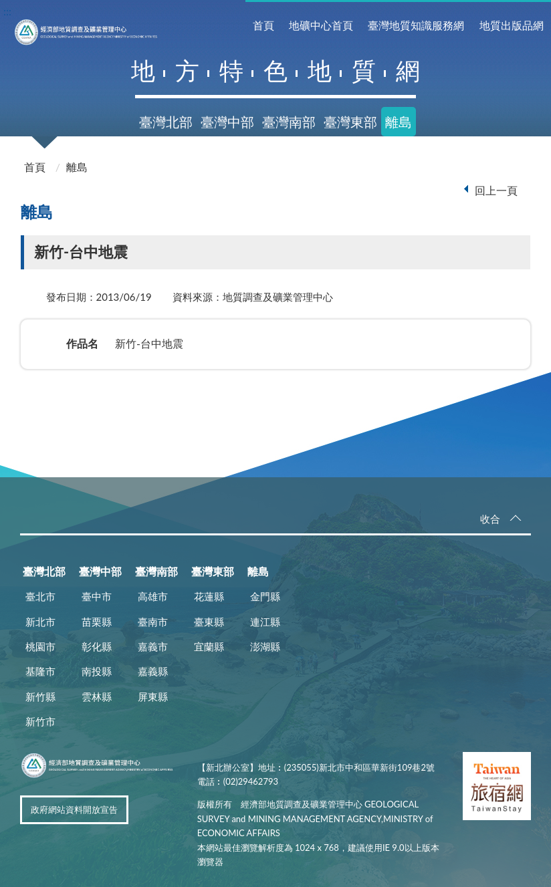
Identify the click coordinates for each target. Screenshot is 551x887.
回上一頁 (496, 190)
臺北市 (40, 596)
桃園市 (40, 646)
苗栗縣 (97, 622)
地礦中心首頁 (321, 25)
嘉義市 (153, 646)
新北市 (40, 622)
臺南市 (153, 622)
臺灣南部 (289, 122)
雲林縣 (97, 696)
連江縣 (265, 622)
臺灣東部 (350, 122)
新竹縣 (40, 696)
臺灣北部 (166, 122)
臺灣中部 (227, 122)
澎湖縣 (265, 646)
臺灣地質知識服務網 (416, 25)
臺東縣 (209, 622)
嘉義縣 (153, 671)
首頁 (263, 25)
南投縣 (97, 671)
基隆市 (40, 671)
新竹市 (40, 721)
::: (7, 11)
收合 (490, 519)
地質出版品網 (511, 25)
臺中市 (97, 596)
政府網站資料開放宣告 (74, 809)
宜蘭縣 (209, 646)
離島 (398, 122)
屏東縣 (153, 696)
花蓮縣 (209, 596)
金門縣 (265, 596)
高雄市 (153, 596)
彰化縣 (97, 646)
